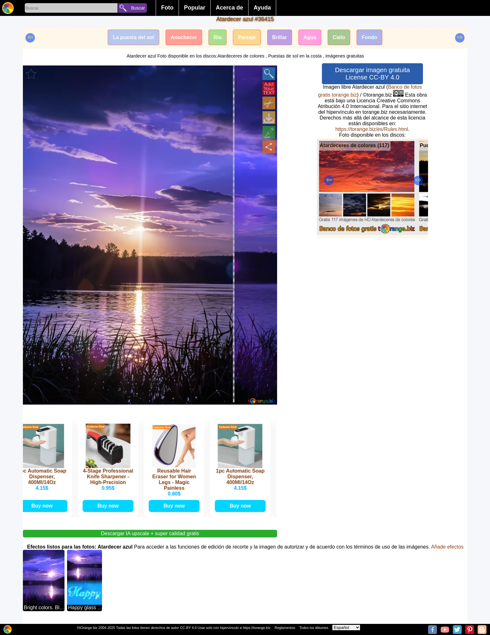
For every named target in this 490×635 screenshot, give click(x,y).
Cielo (339, 37)
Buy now (43, 506)
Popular (194, 7)
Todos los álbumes (313, 628)
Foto (167, 7)
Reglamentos (285, 628)
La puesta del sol (133, 37)
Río (218, 37)
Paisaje (246, 37)
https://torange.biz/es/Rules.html (371, 129)
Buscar (138, 7)
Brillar (279, 37)
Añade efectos (447, 547)
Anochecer (184, 37)
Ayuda (262, 7)
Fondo (369, 37)
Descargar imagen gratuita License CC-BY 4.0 (372, 73)
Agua (309, 37)
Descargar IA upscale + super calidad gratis (150, 533)
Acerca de (229, 7)
